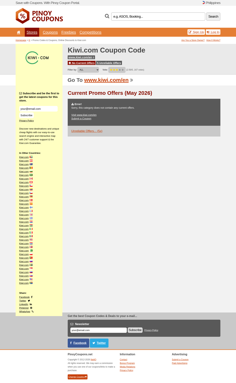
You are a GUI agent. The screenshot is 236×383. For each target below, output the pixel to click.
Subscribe (26, 115)
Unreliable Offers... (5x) (86, 131)
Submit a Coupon (81, 118)
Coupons (50, 32)
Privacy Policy (26, 120)
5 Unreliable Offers (109, 62)
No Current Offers (82, 62)
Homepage (21, 40)
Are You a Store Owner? (193, 40)
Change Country (77, 377)
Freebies (68, 32)
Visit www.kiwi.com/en (83, 115)
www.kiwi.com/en (81, 57)
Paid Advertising (179, 363)
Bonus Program (127, 363)
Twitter (22, 300)
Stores (32, 32)
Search (213, 16)
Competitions (90, 32)
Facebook (24, 297)
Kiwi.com (24, 157)
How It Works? (213, 40)
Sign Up (196, 32)
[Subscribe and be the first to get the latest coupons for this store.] (38, 109)
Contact (123, 359)
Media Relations (127, 367)
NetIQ (93, 359)
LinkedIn (23, 304)
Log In (213, 32)
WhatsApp (24, 311)
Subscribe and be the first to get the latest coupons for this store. (39, 97)
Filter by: (72, 70)
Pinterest (24, 308)
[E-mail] (98, 330)
